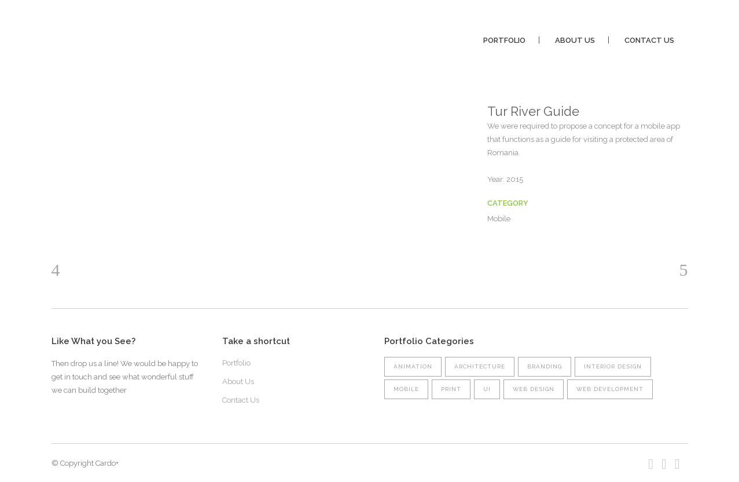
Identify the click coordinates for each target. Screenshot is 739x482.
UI (487, 389)
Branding (544, 366)
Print (451, 389)
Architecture (479, 366)
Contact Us (240, 400)
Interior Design (613, 366)
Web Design (533, 389)
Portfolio (236, 363)
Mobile (406, 389)
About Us (238, 381)
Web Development (610, 389)
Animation (413, 366)
